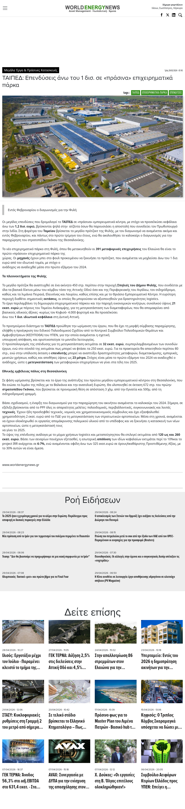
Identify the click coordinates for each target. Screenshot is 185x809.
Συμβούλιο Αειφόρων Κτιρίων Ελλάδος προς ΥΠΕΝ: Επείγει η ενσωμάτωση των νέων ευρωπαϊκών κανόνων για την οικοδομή (160, 781)
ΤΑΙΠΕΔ (135, 93)
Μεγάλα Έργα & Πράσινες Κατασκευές (30, 70)
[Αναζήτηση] (180, 15)
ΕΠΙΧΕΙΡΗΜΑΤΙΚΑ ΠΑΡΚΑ (154, 93)
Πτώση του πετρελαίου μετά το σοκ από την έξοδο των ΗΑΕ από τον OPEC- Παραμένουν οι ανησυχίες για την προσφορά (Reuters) (134, 538)
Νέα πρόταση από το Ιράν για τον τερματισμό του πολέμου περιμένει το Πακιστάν (46, 536)
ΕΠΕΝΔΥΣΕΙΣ (176, 93)
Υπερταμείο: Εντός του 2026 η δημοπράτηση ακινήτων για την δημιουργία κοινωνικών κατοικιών (161, 662)
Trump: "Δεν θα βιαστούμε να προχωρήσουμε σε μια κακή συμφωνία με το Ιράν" (46, 557)
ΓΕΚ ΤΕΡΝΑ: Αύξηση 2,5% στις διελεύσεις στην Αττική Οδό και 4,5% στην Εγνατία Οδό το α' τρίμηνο (69, 662)
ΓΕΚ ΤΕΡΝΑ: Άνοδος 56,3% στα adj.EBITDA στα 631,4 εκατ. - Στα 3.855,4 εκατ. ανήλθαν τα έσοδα (21, 781)
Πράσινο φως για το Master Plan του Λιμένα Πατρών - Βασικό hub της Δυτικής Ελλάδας (115, 721)
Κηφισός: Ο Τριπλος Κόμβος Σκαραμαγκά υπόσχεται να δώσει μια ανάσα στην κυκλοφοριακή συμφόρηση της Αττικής (160, 721)
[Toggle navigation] (6, 8)
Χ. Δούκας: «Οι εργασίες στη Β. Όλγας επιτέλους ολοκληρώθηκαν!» (115, 781)
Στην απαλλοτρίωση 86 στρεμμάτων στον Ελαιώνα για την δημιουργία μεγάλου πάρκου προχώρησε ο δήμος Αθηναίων (114, 662)
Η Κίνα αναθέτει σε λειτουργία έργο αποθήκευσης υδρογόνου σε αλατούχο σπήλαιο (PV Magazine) (135, 579)
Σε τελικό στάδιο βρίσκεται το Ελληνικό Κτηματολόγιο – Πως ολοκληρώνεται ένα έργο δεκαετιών (69, 721)
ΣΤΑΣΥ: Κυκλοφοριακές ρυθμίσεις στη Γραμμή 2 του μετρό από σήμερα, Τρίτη (22, 721)
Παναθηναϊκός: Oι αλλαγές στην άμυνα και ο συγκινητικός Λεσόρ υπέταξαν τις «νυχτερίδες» (137, 559)
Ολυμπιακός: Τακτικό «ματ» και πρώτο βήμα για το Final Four (35, 577)
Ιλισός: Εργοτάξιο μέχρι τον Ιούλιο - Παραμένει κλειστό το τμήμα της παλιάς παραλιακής (21, 662)
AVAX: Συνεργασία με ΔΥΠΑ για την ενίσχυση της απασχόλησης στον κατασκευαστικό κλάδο (68, 781)
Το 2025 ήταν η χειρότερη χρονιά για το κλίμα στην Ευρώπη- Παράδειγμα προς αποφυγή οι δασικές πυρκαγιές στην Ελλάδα (44, 518)
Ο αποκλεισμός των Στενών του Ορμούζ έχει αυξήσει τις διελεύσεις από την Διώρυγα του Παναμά (135, 518)
